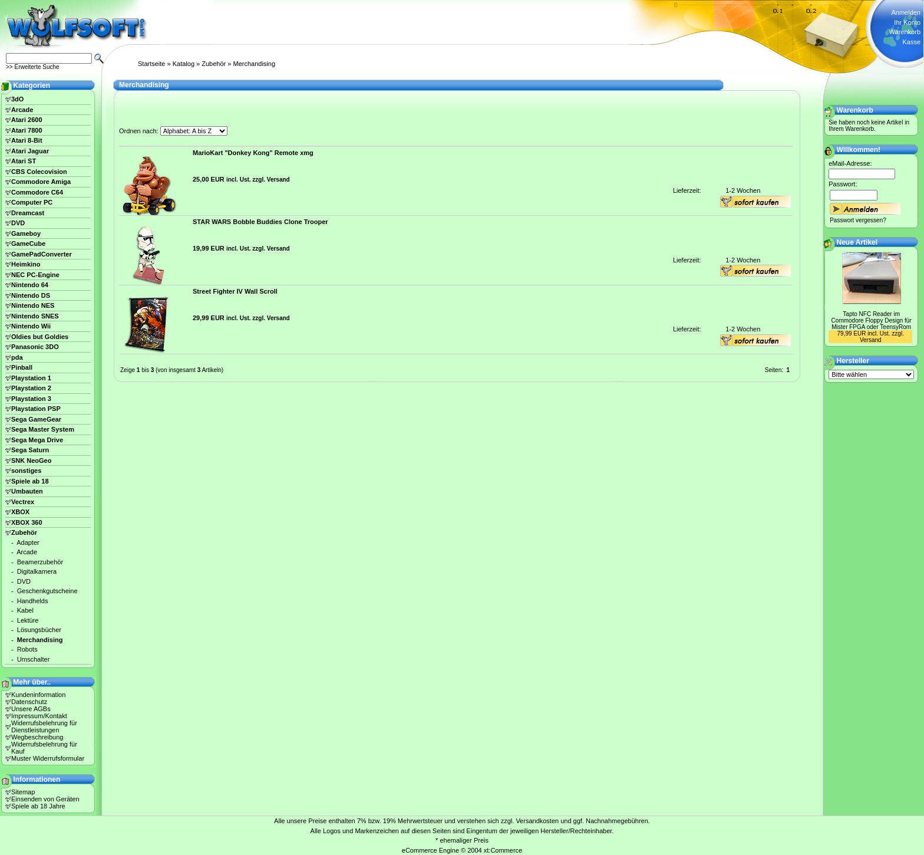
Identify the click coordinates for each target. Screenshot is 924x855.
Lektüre (28, 620)
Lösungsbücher (39, 629)
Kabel (25, 610)
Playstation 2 (31, 388)
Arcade (22, 109)
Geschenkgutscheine (47, 590)
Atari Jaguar (30, 150)
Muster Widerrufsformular (47, 758)
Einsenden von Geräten (45, 799)
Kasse (911, 41)
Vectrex (22, 501)
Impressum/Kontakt (39, 715)
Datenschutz (29, 701)
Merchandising (254, 63)
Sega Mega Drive (37, 439)
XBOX (20, 511)
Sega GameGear (36, 419)
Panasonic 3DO (35, 346)
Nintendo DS (30, 295)
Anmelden (905, 12)
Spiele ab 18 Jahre (38, 806)
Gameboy (26, 233)
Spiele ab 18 (30, 481)
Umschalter (33, 659)
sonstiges (26, 470)
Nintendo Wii (31, 326)
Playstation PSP (36, 408)
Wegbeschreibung (37, 737)
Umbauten (27, 491)
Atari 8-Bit (26, 140)
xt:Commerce (503, 850)
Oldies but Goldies (39, 336)
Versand (278, 179)
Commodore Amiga (41, 181)
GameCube (28, 243)
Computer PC (31, 202)
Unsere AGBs (31, 708)
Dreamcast (27, 212)
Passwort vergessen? (858, 220)
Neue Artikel (857, 242)
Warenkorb (904, 31)
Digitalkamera (37, 571)
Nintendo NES (32, 305)
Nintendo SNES (35, 316)
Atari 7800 (26, 130)
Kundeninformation (38, 694)
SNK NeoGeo (31, 460)
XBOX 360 (26, 522)
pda (17, 357)
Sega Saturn (30, 449)
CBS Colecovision (39, 171)
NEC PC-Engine (35, 274)
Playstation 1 (31, 378)
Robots (27, 649)
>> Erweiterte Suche (33, 67)
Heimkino (26, 264)
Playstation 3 (31, 398)
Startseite (151, 63)
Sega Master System (42, 429)
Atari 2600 (26, 119)
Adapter (27, 542)
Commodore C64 (37, 192)
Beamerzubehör (40, 561)
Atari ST (23, 161)
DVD (18, 222)
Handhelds (32, 600)
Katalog (183, 63)
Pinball (21, 367)
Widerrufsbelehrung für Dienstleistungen (44, 726)
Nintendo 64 (29, 284)
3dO (17, 99)
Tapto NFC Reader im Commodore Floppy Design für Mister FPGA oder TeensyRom (871, 320)
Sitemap (23, 791)
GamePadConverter (41, 254)
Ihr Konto (907, 22)
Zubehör (214, 63)
